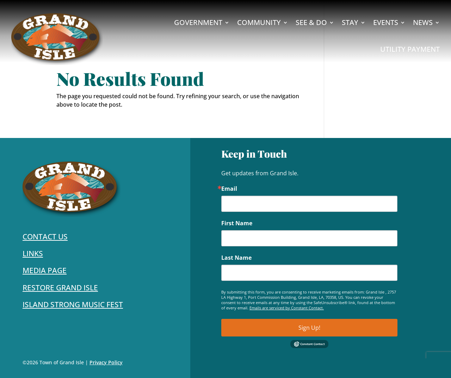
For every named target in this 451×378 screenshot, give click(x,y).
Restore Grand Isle (60, 287)
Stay (350, 22)
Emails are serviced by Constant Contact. (286, 307)
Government (198, 22)
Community (259, 22)
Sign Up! (309, 328)
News (423, 22)
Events (385, 22)
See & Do (311, 22)
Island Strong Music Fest (73, 304)
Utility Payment (410, 49)
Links (33, 253)
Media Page (45, 270)
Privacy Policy (106, 362)
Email (229, 188)
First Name (236, 223)
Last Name (236, 257)
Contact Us (45, 236)
